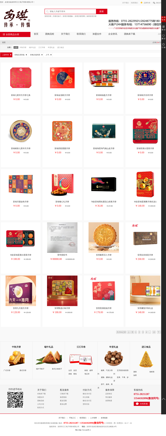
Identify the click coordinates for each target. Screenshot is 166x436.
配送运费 (63, 404)
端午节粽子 (40, 369)
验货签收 (63, 397)
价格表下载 (41, 394)
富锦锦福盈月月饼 (103, 95)
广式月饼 (7, 370)
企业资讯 (112, 34)
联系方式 (40, 408)
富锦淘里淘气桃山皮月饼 (103, 148)
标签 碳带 (89, 370)
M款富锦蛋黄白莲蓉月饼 (20, 255)
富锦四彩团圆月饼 (62, 148)
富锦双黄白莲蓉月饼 (145, 148)
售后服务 (108, 397)
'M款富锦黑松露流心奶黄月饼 (103, 202)
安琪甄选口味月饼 (62, 308)
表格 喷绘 (72, 374)
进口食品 (60, 47)
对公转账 (86, 397)
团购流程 (49, 34)
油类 (135, 375)
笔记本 (87, 374)
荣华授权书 (62, 255)
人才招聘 (93, 418)
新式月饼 (23, 370)
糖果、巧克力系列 (105, 372)
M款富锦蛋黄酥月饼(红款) (145, 202)
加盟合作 (97, 34)
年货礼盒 (51, 47)
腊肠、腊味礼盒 (107, 377)
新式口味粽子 (57, 369)
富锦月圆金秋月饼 (20, 202)
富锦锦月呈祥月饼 (145, 95)
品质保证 (108, 394)
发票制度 (108, 401)
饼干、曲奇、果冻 (105, 386)
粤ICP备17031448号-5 (83, 430)
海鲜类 (151, 372)
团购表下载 (129, 34)
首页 (36, 34)
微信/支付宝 (87, 394)
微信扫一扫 (160, 3)
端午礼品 (32, 47)
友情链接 (104, 418)
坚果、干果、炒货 (121, 379)
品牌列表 (147, 3)
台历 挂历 (72, 370)
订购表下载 (64, 394)
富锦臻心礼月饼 (62, 202)
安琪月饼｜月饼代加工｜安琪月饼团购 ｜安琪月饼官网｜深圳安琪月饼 (70, 16)
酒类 (135, 372)
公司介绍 (40, 404)
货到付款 (86, 404)
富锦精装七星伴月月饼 (20, 148)
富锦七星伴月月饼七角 (20, 95)
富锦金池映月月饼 (62, 95)
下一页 (160, 332)
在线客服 (144, 404)
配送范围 (63, 401)
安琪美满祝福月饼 (103, 308)
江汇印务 (41, 47)
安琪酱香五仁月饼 (103, 255)
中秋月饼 (23, 47)
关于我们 (125, 3)
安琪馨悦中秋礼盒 (145, 308)
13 (154, 332)
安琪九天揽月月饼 (20, 308)
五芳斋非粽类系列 (121, 372)
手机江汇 (72, 418)
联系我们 (134, 3)
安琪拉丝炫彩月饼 (145, 255)
